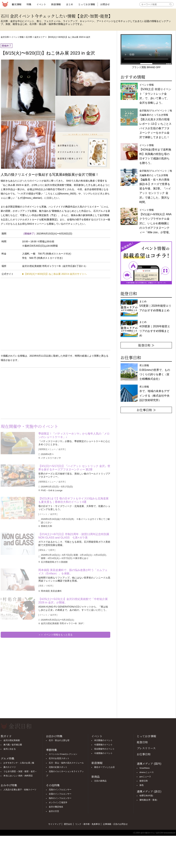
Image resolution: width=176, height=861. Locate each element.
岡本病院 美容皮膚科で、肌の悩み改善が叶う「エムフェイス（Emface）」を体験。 (73, 572)
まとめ (69, 4)
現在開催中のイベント (104, 749)
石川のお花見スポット (59, 758)
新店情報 (56, 4)
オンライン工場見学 (58, 802)
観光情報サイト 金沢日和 (5, 4)
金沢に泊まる (9, 749)
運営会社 (68, 824)
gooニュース (145, 777)
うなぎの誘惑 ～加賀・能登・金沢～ (20, 771)
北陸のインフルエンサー (60, 790)
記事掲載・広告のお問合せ (115, 824)
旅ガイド (6, 736)
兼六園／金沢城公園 (12, 745)
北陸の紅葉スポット (58, 767)
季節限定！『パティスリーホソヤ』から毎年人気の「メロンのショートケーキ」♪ (74, 435)
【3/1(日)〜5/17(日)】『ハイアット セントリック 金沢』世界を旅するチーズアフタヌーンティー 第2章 (74, 468)
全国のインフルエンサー (60, 794)
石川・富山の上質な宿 (59, 740)
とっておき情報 (86, 4)
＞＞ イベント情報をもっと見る (55, 634)
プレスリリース (146, 748)
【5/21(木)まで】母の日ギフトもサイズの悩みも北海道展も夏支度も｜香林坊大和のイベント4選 (73, 500)
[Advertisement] (28, 392)
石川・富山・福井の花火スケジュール (66, 763)
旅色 (142, 785)
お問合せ (105, 4)
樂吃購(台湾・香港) (148, 800)
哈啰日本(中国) (146, 796)
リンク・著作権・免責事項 (87, 824)
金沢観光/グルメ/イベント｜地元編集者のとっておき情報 (155, 124)
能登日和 (142, 742)
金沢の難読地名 (56, 807)
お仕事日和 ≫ (146, 410)
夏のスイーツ (9, 767)
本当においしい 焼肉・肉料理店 (18, 776)
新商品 (95, 777)
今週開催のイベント (103, 745)
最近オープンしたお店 (104, 767)
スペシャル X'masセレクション (63, 754)
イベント (41, 4)
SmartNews (145, 768)
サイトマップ (54, 824)
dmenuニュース (147, 772)
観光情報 (16, 4)
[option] (146, 262)
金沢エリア (39, 37)
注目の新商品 (100, 781)
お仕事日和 (143, 754)
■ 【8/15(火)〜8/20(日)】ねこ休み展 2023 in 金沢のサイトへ (54, 274)
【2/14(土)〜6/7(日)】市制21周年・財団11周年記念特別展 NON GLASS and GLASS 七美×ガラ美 (74, 536)
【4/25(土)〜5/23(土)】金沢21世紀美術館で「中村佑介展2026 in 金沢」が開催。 (73, 601)
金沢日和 (5, 37)
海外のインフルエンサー (60, 798)
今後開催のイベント (103, 753)
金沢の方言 (54, 811)
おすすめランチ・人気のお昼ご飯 (18, 763)
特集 (29, 4)
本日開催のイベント (103, 740)
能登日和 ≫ (146, 345)
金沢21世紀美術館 (11, 740)
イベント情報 (17, 37)
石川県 (29, 37)
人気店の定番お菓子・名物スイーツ (19, 790)
